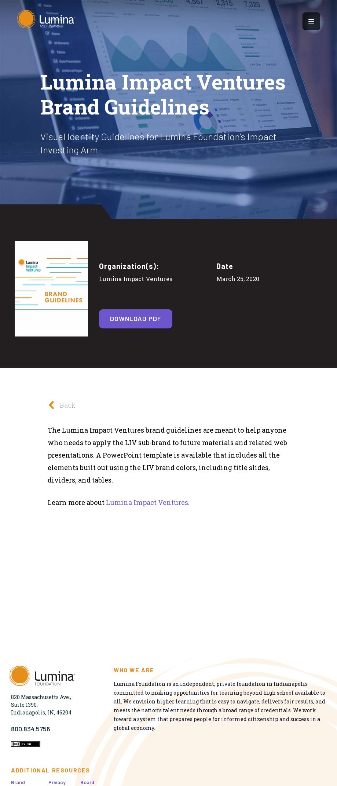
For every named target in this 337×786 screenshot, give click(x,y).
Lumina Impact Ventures (147, 502)
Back (59, 405)
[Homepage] (46, 21)
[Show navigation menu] (311, 21)
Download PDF (135, 318)
